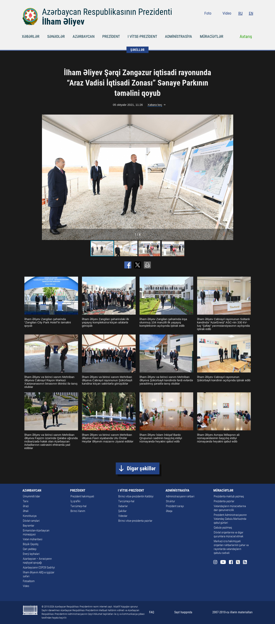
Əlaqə (169, 511)
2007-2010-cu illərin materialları (232, 612)
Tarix (25, 501)
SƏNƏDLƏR (56, 36)
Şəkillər (122, 511)
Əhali (25, 511)
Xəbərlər (123, 506)
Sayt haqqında (183, 612)
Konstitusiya (29, 516)
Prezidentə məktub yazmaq (229, 496)
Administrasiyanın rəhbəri (180, 496)
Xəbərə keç (155, 104)
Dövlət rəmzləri (31, 521)
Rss (251, 21)
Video (226, 13)
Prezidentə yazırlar (224, 501)
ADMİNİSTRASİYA (178, 36)
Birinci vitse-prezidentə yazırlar (135, 521)
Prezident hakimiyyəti (82, 496)
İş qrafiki (75, 501)
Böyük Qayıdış (30, 544)
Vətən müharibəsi (32, 539)
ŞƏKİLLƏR (137, 50)
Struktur (170, 501)
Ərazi (26, 506)
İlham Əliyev (63, 22)
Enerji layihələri (31, 554)
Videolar (122, 516)
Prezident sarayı (175, 506)
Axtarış (246, 36)
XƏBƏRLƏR (30, 36)
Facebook (237, 21)
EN (251, 13)
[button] (230, 177)
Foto (207, 13)
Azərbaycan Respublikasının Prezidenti (107, 12)
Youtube (229, 21)
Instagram (221, 21)
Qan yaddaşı (29, 549)
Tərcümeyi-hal (78, 506)
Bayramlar (28, 525)
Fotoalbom (29, 581)
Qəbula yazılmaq (223, 527)
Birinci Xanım (77, 511)
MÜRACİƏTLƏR (211, 36)
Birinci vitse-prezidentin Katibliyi (135, 496)
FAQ (151, 612)
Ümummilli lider (31, 496)
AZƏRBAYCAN (83, 36)
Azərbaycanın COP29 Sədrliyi (39, 567)
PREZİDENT (111, 36)
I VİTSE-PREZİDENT (142, 36)
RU (240, 13)
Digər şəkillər (141, 468)
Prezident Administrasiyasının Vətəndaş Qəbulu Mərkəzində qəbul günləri (230, 518)
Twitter (244, 21)
